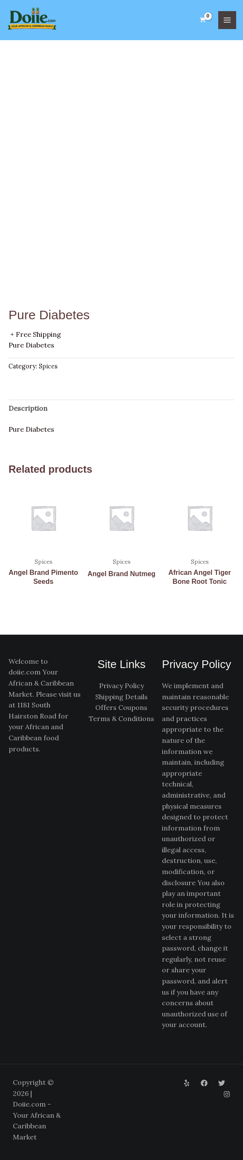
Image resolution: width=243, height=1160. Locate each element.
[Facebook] (204, 1083)
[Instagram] (226, 1094)
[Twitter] (221, 1083)
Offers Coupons (121, 708)
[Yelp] (186, 1083)
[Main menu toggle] (227, 20)
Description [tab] (28, 408)
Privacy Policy (121, 686)
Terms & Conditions (121, 719)
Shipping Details (121, 696)
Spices (48, 367)
